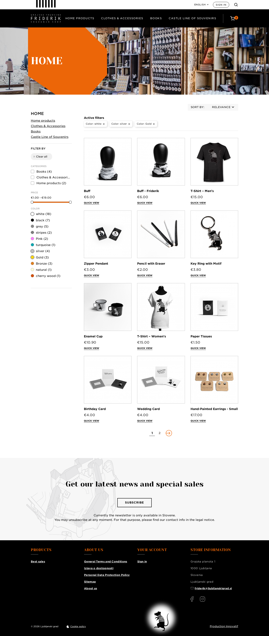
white (43, 214)
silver (43, 251)
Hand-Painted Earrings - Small (214, 409)
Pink (42, 239)
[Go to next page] (168, 433)
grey (42, 226)
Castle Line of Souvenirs (192, 18)
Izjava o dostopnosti (98, 568)
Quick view (91, 202)
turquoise (45, 245)
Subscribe (134, 502)
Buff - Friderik (148, 191)
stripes (44, 232)
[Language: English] (201, 4)
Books (156, 18)
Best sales (38, 561)
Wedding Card (148, 409)
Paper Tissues (201, 336)
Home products (79, 18)
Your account (152, 550)
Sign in (221, 4)
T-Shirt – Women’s (151, 336)
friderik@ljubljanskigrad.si (213, 588)
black (43, 220)
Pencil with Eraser (151, 263)
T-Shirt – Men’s (202, 191)
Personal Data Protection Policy (107, 574)
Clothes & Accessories (122, 18)
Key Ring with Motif (206, 263)
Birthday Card (95, 409)
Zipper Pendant (96, 263)
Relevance (223, 107)
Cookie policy (78, 626)
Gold (42, 257)
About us (90, 588)
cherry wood (48, 276)
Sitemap (90, 581)
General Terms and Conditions (105, 561)
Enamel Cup (93, 336)
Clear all (40, 156)
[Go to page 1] (152, 433)
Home (37, 113)
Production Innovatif (224, 626)
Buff (87, 191)
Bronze (44, 263)
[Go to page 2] (159, 433)
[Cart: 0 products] (234, 18)
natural (44, 270)
